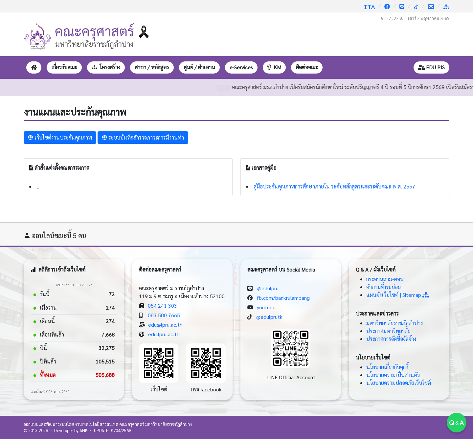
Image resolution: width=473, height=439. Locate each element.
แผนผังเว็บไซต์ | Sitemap (397, 294)
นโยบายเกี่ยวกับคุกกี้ (387, 366)
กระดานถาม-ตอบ (384, 278)
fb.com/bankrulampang (283, 297)
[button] (64, 67)
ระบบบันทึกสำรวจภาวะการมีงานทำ (143, 137)
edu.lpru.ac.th (164, 334)
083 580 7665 (164, 315)
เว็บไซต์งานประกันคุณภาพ (60, 137)
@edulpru (268, 288)
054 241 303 (162, 305)
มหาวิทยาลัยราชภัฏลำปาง (394, 322)
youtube (266, 307)
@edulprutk (269, 316)
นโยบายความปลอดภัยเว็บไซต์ (398, 382)
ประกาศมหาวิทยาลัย (388, 330)
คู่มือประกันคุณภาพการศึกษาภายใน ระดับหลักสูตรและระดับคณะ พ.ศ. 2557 (334, 186)
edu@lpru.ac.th (165, 324)
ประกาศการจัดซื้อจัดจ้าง (391, 338)
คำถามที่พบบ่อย (383, 286)
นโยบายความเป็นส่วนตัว (393, 374)
